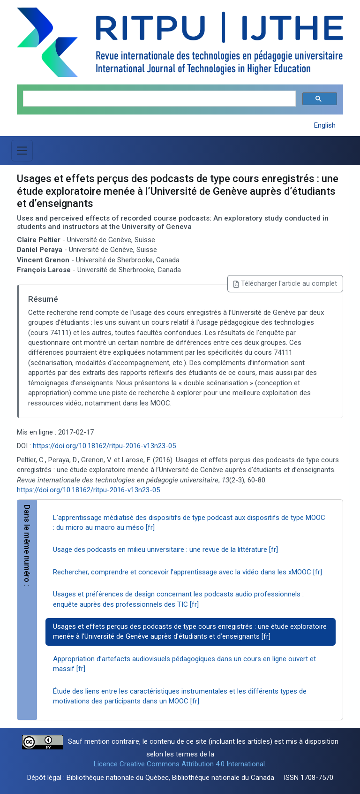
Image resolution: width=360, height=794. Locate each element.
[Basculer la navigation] (22, 150)
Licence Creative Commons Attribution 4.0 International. (180, 764)
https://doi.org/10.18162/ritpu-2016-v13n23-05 (104, 446)
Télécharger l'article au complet (285, 283)
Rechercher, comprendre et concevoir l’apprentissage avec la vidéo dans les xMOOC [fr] (187, 572)
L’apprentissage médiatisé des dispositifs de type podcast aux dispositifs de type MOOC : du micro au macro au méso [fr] (189, 522)
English (325, 125)
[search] (158, 98)
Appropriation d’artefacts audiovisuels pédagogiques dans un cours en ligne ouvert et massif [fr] (184, 664)
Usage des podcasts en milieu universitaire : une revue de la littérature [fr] (165, 549)
